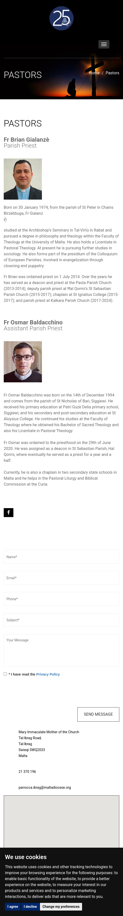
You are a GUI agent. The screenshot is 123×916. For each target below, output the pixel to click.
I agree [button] (12, 907)
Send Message (98, 714)
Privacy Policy (48, 674)
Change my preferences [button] (60, 907)
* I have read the (32, 674)
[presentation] (41, 692)
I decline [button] (30, 907)
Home (94, 73)
